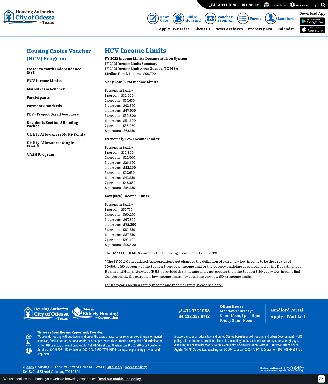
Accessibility (136, 366)
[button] (323, 4)
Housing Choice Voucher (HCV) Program (59, 54)
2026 (30, 366)
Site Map (114, 366)
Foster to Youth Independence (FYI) (54, 70)
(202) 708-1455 (91, 350)
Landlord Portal (287, 309)
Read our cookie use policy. (120, 379)
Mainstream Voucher (46, 88)
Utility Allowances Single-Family (51, 144)
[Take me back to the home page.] (29, 17)
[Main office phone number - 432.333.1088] (223, 5)
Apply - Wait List (287, 316)
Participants (38, 97)
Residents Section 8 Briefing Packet (52, 124)
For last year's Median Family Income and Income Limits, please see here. (164, 284)
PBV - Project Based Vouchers (53, 114)
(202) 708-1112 (59, 350)
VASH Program (40, 154)
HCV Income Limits (44, 80)
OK (321, 379)
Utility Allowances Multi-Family (56, 134)
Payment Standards (44, 105)
